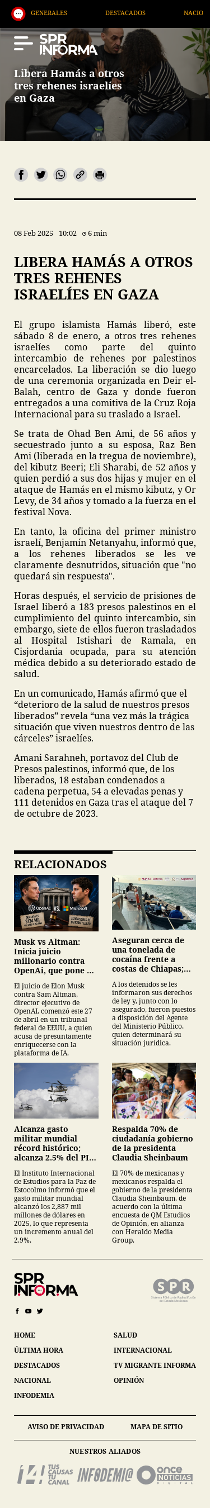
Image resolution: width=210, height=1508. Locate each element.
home (24, 1335)
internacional (143, 1350)
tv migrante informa (155, 1365)
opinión (129, 1380)
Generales (69, 12)
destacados (37, 1365)
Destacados (145, 12)
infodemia (34, 1395)
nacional (32, 1380)
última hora (38, 1350)
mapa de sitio (156, 1427)
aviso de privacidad (65, 1427)
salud (125, 1335)
